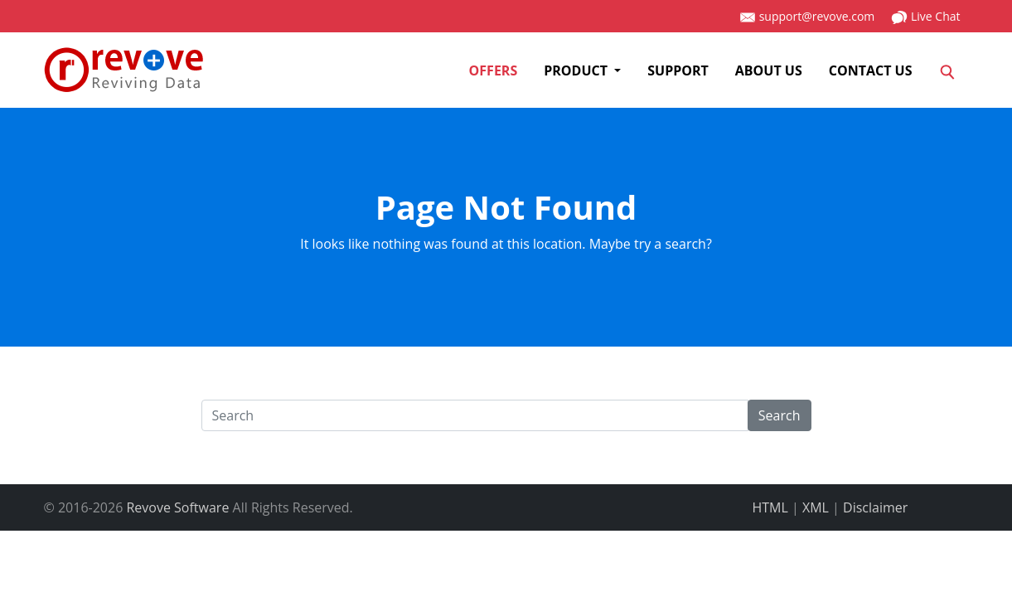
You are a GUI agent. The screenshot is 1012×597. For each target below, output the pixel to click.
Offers (493, 70)
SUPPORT (678, 70)
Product (577, 70)
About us (768, 70)
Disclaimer (875, 507)
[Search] (947, 70)
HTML (770, 507)
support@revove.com (806, 17)
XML (815, 507)
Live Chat (925, 17)
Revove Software (177, 507)
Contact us (871, 70)
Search (779, 415)
